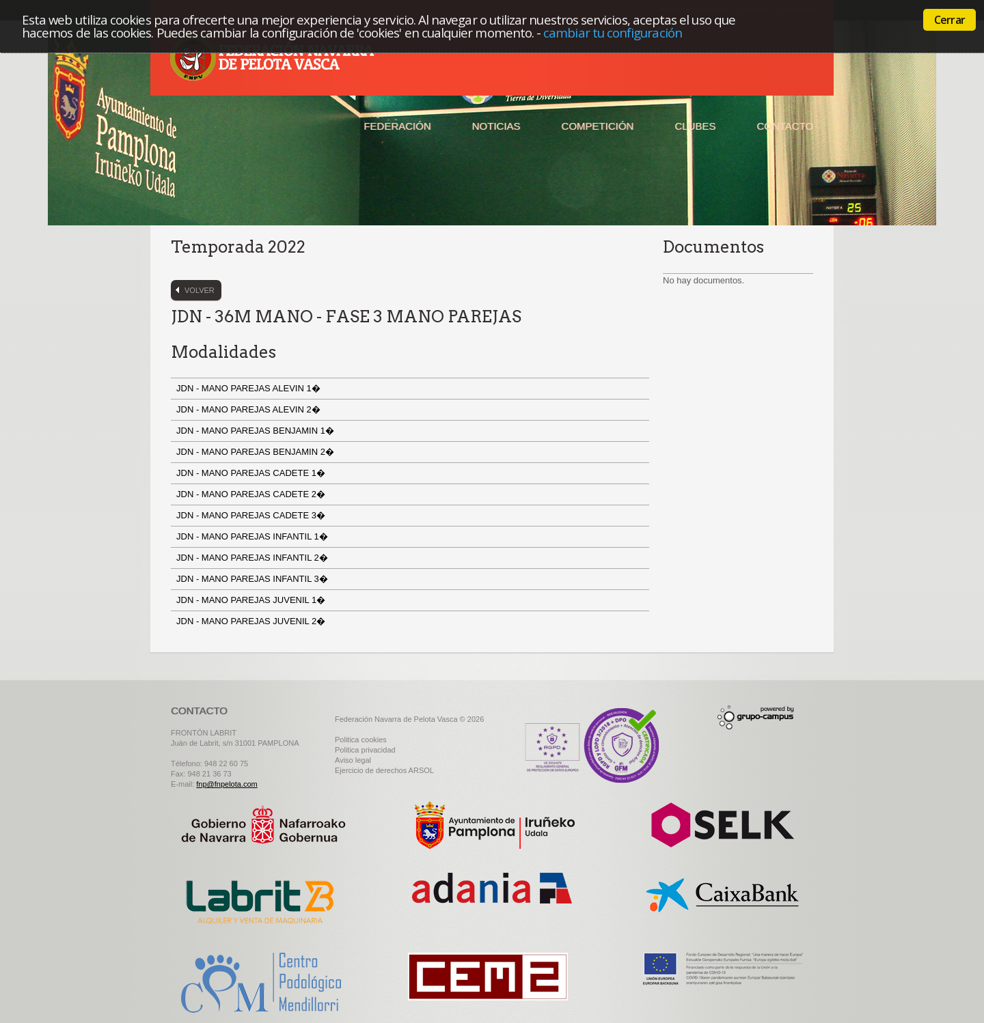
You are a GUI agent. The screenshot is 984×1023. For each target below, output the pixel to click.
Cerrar (949, 19)
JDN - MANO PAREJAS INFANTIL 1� (253, 536)
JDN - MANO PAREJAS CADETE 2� (252, 494)
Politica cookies (361, 739)
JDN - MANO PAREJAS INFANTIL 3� (253, 579)
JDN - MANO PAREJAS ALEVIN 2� (249, 409)
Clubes (694, 126)
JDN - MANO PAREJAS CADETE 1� (252, 473)
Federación (397, 126)
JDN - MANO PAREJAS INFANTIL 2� (253, 557)
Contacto (784, 126)
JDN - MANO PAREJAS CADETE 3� (252, 515)
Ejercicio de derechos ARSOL (384, 770)
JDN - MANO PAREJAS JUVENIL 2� (252, 621)
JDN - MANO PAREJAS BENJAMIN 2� (256, 452)
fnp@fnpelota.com (226, 784)
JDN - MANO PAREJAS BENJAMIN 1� (256, 430)
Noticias (496, 126)
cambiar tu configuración (612, 32)
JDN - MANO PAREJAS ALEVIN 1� (249, 388)
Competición (597, 126)
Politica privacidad (365, 750)
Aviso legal (353, 760)
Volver (199, 290)
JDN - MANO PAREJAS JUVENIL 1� (252, 600)
